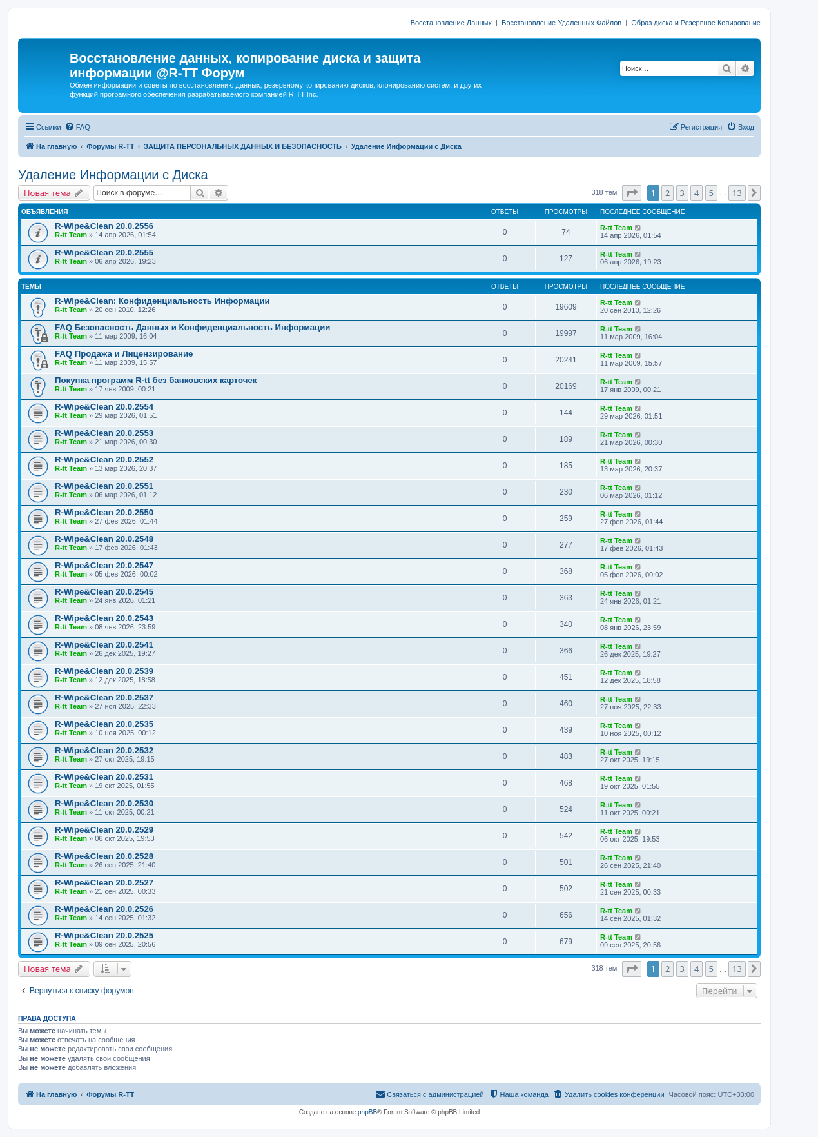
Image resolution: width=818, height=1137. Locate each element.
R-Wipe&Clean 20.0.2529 (104, 830)
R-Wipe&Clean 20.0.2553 (104, 433)
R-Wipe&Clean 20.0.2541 (104, 644)
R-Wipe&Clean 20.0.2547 (104, 565)
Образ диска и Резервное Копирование (696, 22)
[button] (631, 193)
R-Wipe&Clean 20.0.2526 (104, 909)
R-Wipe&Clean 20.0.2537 (104, 697)
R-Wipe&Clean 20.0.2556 (104, 226)
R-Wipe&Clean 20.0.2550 (104, 512)
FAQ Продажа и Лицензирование (124, 354)
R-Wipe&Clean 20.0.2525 (104, 935)
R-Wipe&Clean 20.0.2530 (104, 803)
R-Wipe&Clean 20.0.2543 (104, 618)
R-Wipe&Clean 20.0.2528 (104, 856)
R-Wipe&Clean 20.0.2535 (104, 724)
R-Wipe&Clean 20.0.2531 (104, 777)
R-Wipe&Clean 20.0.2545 (104, 592)
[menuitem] (77, 127)
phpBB (367, 1112)
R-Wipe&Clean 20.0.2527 (104, 882)
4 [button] (696, 193)
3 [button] (682, 193)
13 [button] (737, 193)
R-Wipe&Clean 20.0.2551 (104, 486)
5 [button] (711, 193)
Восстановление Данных (451, 22)
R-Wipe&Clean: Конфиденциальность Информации (162, 301)
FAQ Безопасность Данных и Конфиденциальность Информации (192, 327)
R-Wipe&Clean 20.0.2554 (104, 406)
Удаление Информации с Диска (113, 175)
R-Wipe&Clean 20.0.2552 (104, 459)
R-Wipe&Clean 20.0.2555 (104, 252)
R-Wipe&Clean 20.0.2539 (104, 671)
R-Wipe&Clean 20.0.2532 (104, 750)
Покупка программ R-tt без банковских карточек (156, 380)
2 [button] (667, 193)
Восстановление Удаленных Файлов (561, 22)
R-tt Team (71, 235)
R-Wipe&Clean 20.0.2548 (104, 539)
